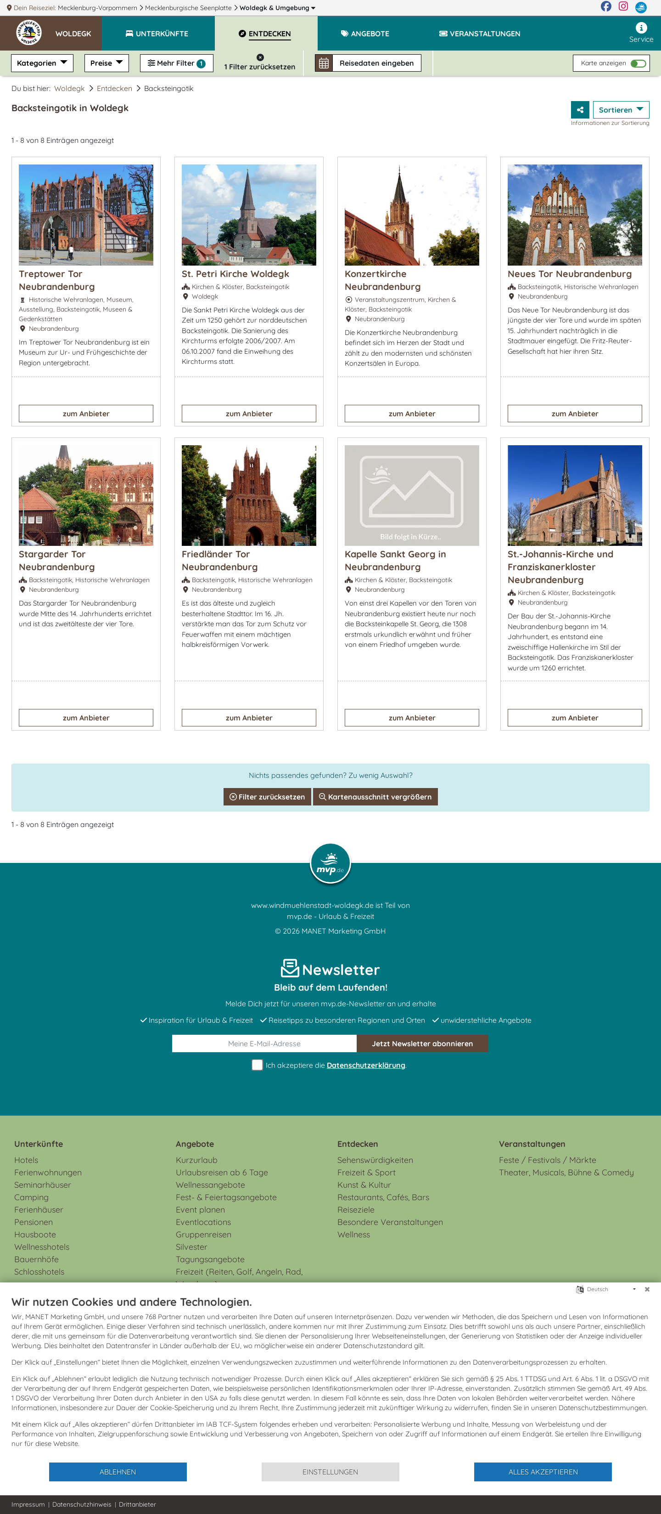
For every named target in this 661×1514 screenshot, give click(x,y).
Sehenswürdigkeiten (375, 1160)
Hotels (26, 1160)
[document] (330, 1378)
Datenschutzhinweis (82, 1504)
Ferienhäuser (38, 1209)
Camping (31, 1197)
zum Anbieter (86, 413)
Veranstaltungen (532, 1144)
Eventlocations (203, 1222)
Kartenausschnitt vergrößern (375, 796)
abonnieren (422, 1043)
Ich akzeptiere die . (330, 1065)
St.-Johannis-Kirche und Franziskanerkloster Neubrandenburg (560, 566)
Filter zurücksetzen (267, 796)
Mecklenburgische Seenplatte (189, 8)
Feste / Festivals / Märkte (547, 1160)
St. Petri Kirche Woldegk (235, 273)
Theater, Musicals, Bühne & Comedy (566, 1172)
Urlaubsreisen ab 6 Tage (222, 1172)
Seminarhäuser (42, 1184)
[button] (79, 29)
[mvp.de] (641, 8)
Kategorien (37, 63)
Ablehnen (118, 1471)
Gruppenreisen (203, 1234)
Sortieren (616, 109)
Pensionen (33, 1222)
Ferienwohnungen (48, 1172)
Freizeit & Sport (366, 1172)
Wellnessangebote (210, 1184)
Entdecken (114, 88)
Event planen (200, 1209)
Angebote (195, 1144)
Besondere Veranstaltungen (390, 1222)
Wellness (353, 1234)
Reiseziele (356, 1209)
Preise (102, 63)
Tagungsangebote (210, 1259)
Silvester (191, 1247)
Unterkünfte (38, 1144)
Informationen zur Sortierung (610, 122)
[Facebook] (606, 8)
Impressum (28, 1504)
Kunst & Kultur (364, 1184)
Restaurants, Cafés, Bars (383, 1197)
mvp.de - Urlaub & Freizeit (330, 916)
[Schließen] (647, 1289)
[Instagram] (623, 8)
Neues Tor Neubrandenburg (570, 273)
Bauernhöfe (36, 1259)
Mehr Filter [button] (177, 63)
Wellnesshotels (41, 1247)
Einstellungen (330, 1471)
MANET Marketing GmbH (344, 931)
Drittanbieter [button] (137, 1504)
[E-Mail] (264, 1043)
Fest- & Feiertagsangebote (226, 1197)
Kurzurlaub (197, 1160)
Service (641, 33)
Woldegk (277, 8)
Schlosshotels (39, 1271)
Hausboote (35, 1234)
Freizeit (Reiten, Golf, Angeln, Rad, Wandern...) (239, 1277)
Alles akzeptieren (543, 1471)
